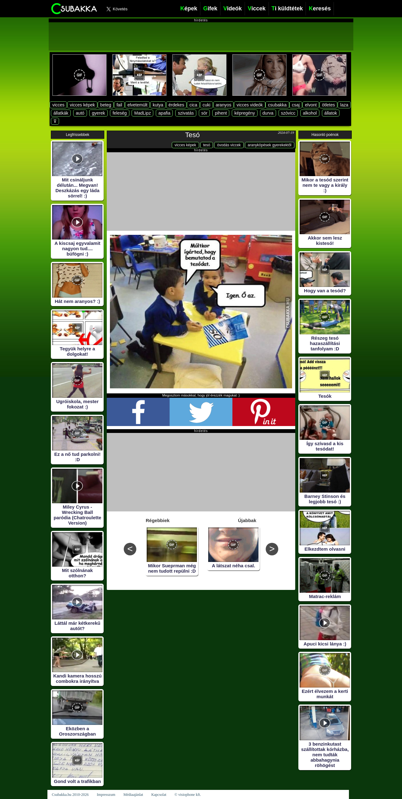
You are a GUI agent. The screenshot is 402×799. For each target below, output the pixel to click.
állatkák (60, 113)
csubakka (277, 104)
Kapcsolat (158, 794)
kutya (158, 104)
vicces (58, 104)
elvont (311, 104)
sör (204, 113)
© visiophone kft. (188, 794)
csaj (296, 104)
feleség (119, 113)
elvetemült (138, 104)
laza (344, 104)
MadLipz (142, 113)
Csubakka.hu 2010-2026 (70, 794)
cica (193, 104)
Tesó (192, 135)
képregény (244, 113)
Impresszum (106, 794)
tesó (206, 145)
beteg (105, 104)
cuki (206, 104)
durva (268, 113)
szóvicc (288, 113)
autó (80, 113)
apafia (164, 113)
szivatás (186, 113)
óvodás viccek (229, 145)
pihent (221, 113)
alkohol (310, 113)
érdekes (176, 104)
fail (119, 104)
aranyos (223, 104)
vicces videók (249, 104)
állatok (330, 113)
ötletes (328, 104)
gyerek (98, 113)
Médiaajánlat (133, 794)
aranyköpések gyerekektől (269, 145)
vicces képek (82, 104)
